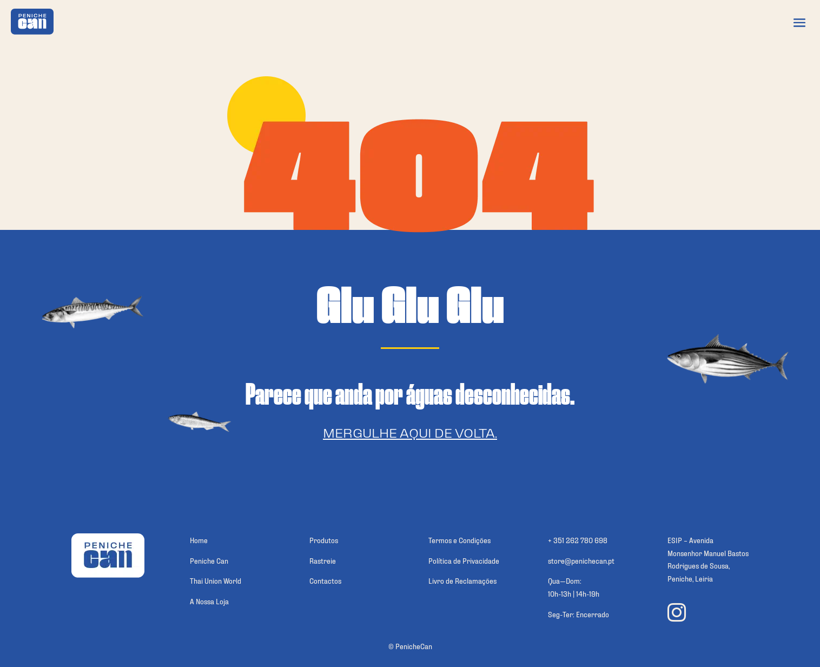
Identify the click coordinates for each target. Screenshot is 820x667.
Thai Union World (215, 580)
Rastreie (322, 560)
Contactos (325, 580)
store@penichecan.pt (581, 560)
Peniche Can (209, 560)
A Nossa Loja (209, 600)
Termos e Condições (459, 539)
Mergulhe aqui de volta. (410, 432)
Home (199, 539)
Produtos (323, 539)
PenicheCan (413, 645)
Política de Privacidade (463, 560)
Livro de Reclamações (462, 580)
